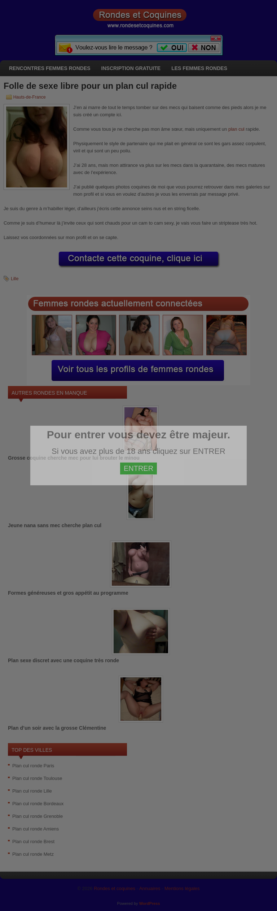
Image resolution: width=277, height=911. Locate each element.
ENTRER (138, 468)
